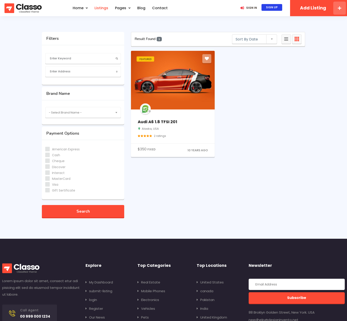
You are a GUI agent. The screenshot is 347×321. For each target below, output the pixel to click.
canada (205, 291)
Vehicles (146, 308)
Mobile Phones (151, 291)
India (202, 308)
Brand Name (58, 93)
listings (101, 8)
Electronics (148, 299)
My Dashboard (99, 282)
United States (210, 282)
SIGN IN (248, 8)
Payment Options (62, 133)
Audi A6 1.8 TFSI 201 (157, 122)
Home (80, 8)
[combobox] (83, 112)
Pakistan (205, 299)
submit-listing (99, 291)
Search (83, 211)
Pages (123, 8)
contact (160, 8)
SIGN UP (272, 7)
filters (52, 38)
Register (94, 308)
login (91, 299)
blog (141, 8)
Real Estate (148, 282)
